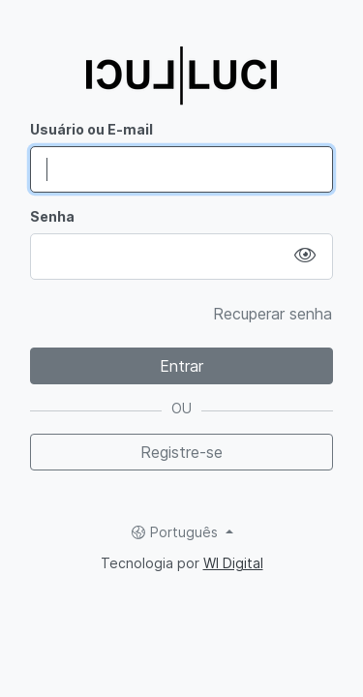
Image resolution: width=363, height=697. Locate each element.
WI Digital (233, 563)
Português (176, 532)
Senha (52, 216)
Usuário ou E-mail (91, 129)
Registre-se (181, 452)
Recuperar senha (272, 313)
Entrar (181, 366)
